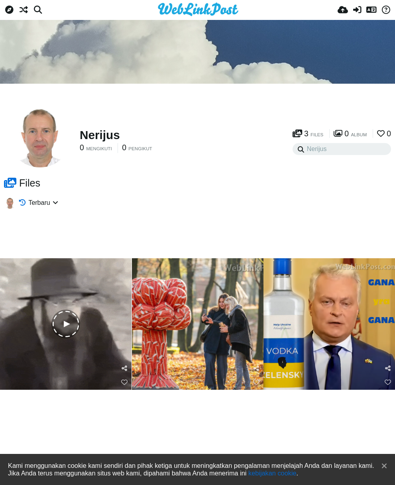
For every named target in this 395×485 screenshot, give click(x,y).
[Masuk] (357, 10)
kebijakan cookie (272, 473)
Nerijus (100, 134)
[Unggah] (343, 10)
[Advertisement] (198, 106)
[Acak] (23, 10)
